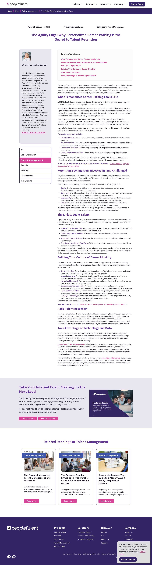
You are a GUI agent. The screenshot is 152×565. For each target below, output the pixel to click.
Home (10, 11)
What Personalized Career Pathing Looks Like (80, 59)
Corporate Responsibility (109, 554)
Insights (24, 165)
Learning (25, 170)
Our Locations (67, 554)
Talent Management (30, 11)
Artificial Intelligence (85, 539)
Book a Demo (137, 4)
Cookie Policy (87, 554)
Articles (104, 532)
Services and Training (86, 536)
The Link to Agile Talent (71, 66)
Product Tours (59, 546)
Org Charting (26, 181)
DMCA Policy (96, 554)
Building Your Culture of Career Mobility (78, 69)
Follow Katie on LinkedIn (33, 132)
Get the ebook (28, 418)
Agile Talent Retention (70, 72)
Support (104, 543)
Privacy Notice (77, 554)
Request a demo (48, 418)
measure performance (111, 358)
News (103, 536)
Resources (105, 539)
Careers (128, 536)
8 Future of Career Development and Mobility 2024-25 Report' (102, 304)
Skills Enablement (28, 155)
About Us (128, 532)
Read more (31, 501)
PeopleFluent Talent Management (71, 344)
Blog (17, 11)
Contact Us (129, 539)
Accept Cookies (128, 559)
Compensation (27, 176)
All (22, 150)
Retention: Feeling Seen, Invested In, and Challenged (84, 62)
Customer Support (85, 532)
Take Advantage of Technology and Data (78, 76)
